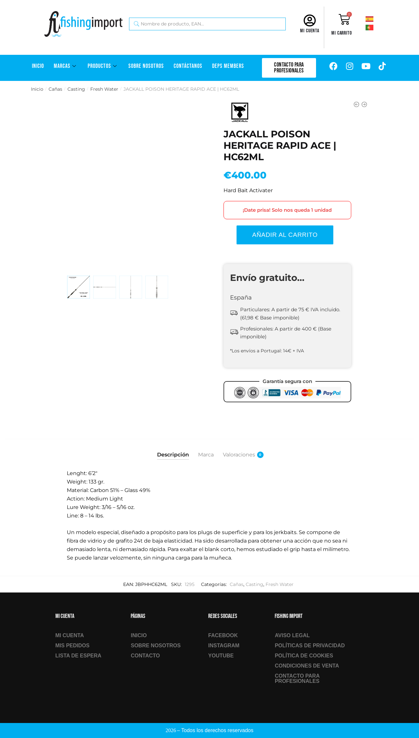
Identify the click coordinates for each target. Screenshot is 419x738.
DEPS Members (228, 66)
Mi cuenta (309, 31)
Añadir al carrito (285, 234)
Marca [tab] (206, 455)
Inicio (38, 66)
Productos (103, 66)
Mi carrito (341, 33)
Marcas (66, 66)
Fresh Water (104, 89)
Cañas (55, 89)
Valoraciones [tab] (239, 455)
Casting (76, 89)
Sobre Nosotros (146, 66)
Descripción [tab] (173, 455)
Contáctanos (188, 66)
